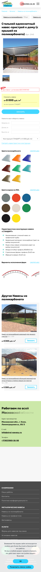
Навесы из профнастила (11, 516)
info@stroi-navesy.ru (12, 433)
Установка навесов (9, 535)
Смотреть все (34, 151)
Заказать (20, 113)
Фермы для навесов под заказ (14, 531)
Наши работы (7, 492)
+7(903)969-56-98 (10, 441)
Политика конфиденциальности (14, 500)
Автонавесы (7, 520)
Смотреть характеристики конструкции (16, 144)
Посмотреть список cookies (20, 567)
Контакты (5, 496)
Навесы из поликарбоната (12, 17)
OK (20, 561)
